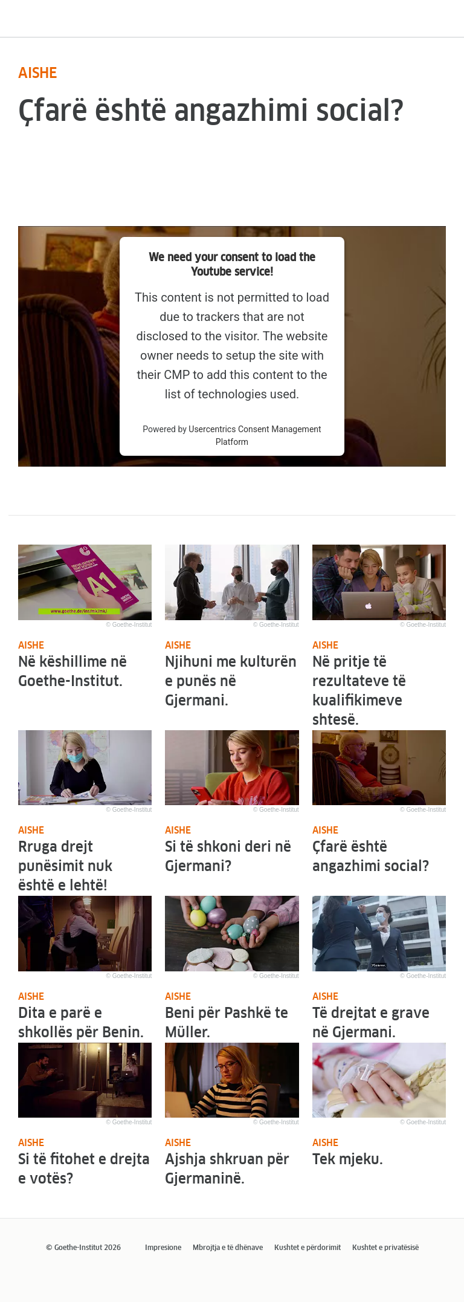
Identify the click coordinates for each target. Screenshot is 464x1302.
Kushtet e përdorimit (307, 1248)
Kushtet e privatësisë (385, 1248)
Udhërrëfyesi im (62, 27)
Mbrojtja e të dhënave (228, 1248)
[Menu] (447, 14)
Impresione (163, 1248)
